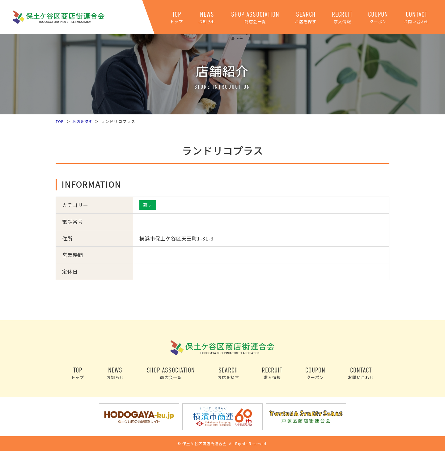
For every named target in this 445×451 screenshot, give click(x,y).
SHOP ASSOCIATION (255, 17)
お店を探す (83, 121)
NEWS (207, 17)
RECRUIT (342, 17)
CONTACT (417, 17)
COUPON (378, 17)
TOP (176, 17)
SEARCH (305, 17)
